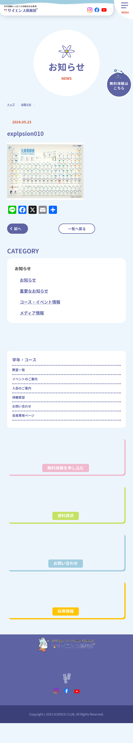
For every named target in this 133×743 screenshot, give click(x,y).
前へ (17, 228)
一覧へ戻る (77, 228)
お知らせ (26, 104)
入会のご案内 (24, 394)
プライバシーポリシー (52, 680)
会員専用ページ (26, 428)
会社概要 (92, 680)
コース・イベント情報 (40, 302)
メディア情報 (32, 313)
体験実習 (20, 405)
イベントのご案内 (28, 383)
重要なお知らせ (34, 291)
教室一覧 (20, 371)
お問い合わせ (24, 417)
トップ (11, 104)
